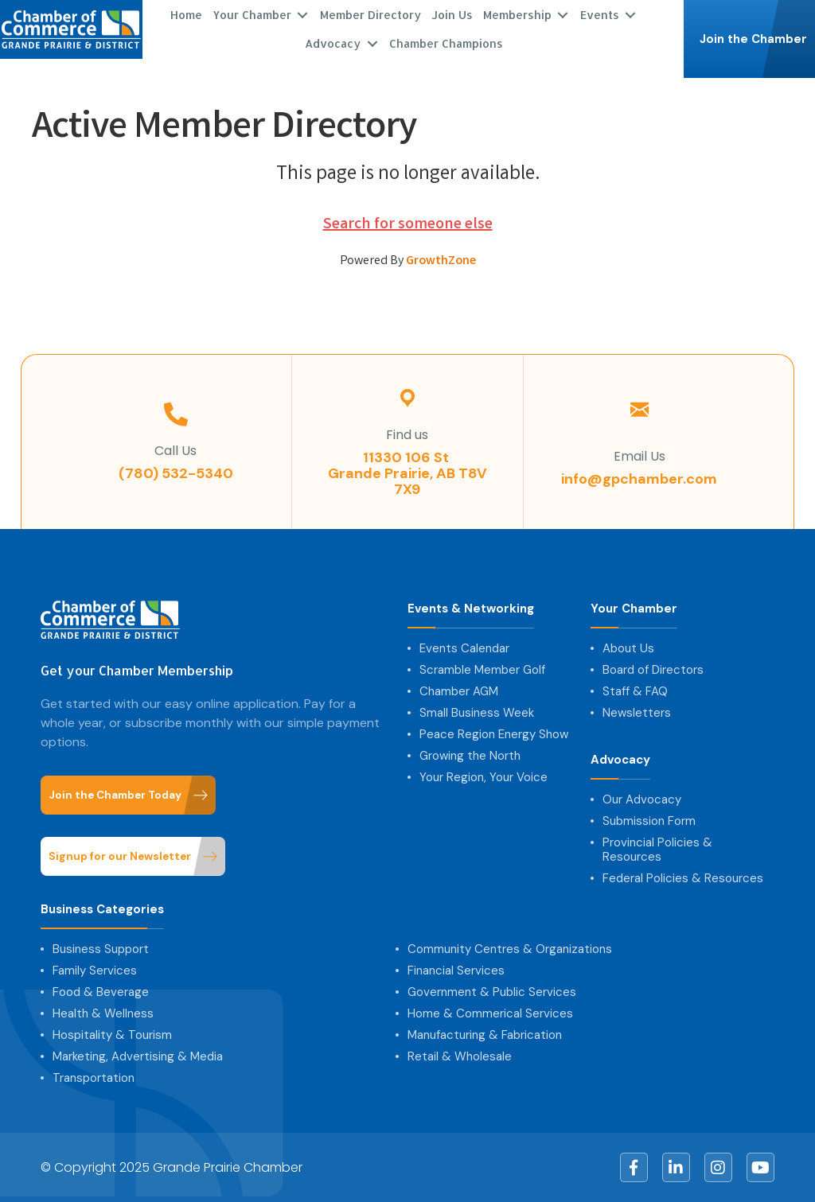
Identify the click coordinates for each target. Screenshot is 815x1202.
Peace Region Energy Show (493, 734)
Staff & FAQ (635, 691)
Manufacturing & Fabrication (485, 1035)
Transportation (94, 1078)
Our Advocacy (641, 799)
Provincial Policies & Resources (657, 849)
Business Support (101, 949)
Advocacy (333, 43)
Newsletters (636, 713)
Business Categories (102, 909)
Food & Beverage (101, 992)
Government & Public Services (492, 992)
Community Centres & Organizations (510, 949)
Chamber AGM (458, 691)
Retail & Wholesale (460, 1056)
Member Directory (370, 14)
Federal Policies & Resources (682, 878)
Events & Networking (471, 609)
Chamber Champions (446, 43)
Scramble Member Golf (482, 670)
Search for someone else (408, 224)
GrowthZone (441, 261)
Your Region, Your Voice (483, 777)
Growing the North (470, 756)
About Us (628, 648)
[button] (749, 39)
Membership (517, 14)
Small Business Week (476, 713)
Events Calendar (464, 648)
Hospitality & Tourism (112, 1035)
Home (186, 14)
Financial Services (456, 970)
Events (599, 14)
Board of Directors (653, 670)
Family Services (95, 970)
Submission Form (649, 821)
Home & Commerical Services (490, 1013)
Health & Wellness (103, 1013)
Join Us (452, 14)
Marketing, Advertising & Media (138, 1056)
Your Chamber (252, 14)
